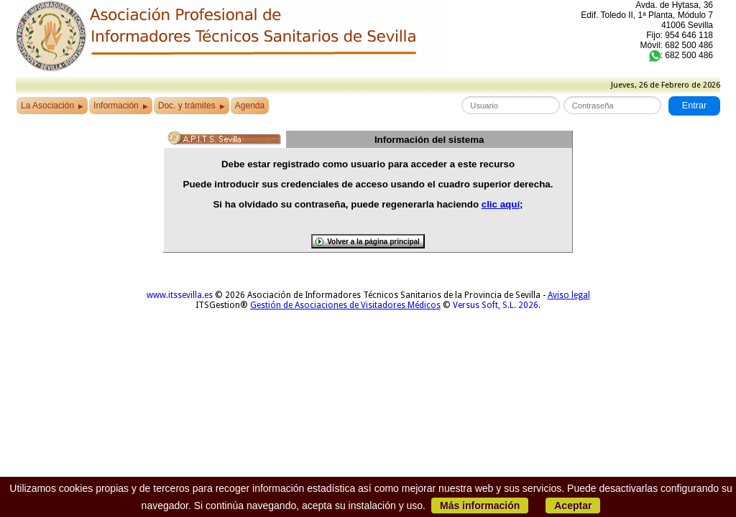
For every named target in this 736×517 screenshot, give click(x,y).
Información (120, 106)
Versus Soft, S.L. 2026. (496, 305)
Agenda (249, 106)
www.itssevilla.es (180, 295)
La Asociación (52, 106)
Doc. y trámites (191, 106)
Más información (480, 505)
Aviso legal (569, 295)
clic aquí (501, 204)
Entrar (694, 106)
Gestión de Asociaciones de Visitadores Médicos (345, 305)
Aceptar (573, 505)
